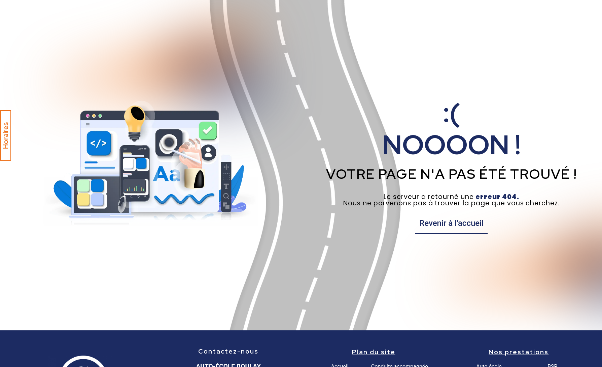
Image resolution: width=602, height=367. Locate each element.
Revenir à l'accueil (451, 223)
